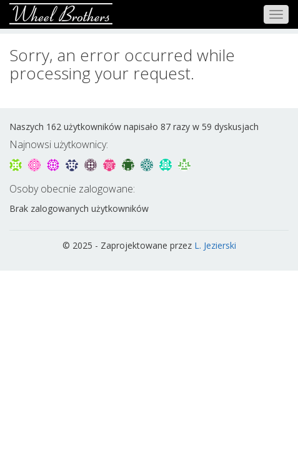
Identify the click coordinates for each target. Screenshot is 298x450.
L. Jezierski (215, 245)
